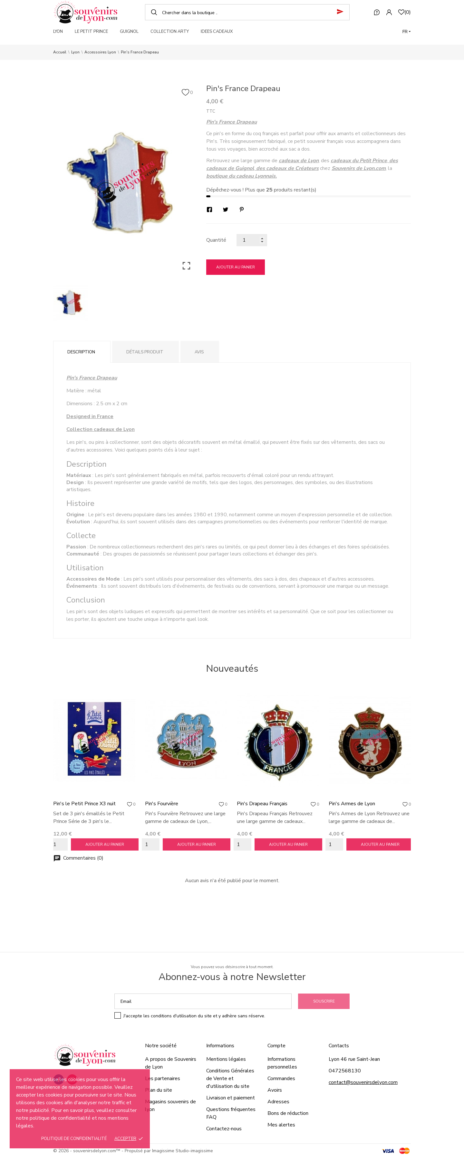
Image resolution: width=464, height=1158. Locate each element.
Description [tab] (81, 352)
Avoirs (274, 1090)
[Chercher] (247, 12)
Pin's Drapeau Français (262, 803)
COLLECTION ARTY (169, 31)
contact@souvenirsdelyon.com (363, 1082)
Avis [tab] (199, 352)
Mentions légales (226, 1059)
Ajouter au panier (235, 267)
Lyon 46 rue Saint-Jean (354, 1059)
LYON (58, 31)
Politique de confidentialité (74, 1139)
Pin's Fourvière (161, 803)
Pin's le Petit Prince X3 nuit (84, 803)
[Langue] (406, 32)
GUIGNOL (129, 31)
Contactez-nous (224, 1128)
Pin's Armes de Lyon (352, 803)
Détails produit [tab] (144, 352)
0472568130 (345, 1070)
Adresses (278, 1101)
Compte (276, 1045)
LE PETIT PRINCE (91, 31)
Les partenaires (162, 1078)
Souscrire (324, 1001)
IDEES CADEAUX (217, 31)
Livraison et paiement (230, 1097)
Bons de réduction (287, 1113)
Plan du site (158, 1090)
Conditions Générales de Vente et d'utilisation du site (230, 1078)
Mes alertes (281, 1124)
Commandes (281, 1078)
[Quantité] (252, 240)
